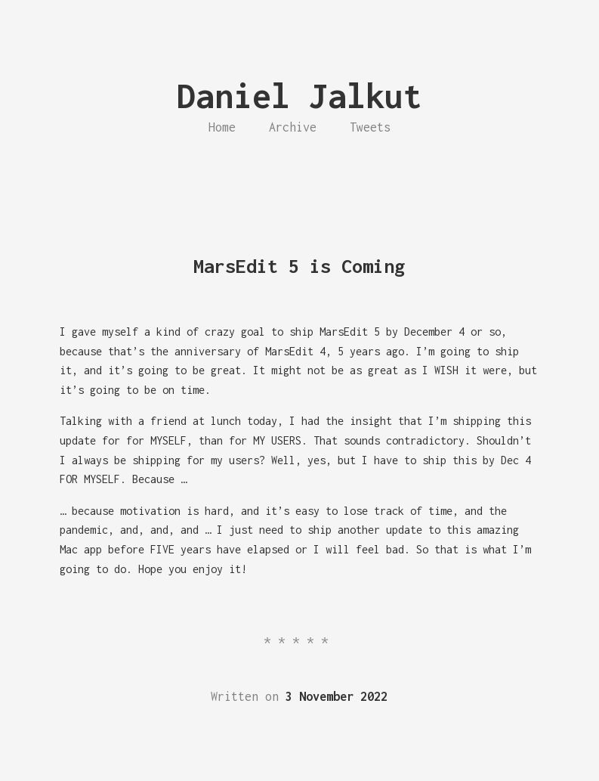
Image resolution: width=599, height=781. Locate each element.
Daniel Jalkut (299, 96)
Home (222, 127)
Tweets (370, 127)
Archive (292, 127)
